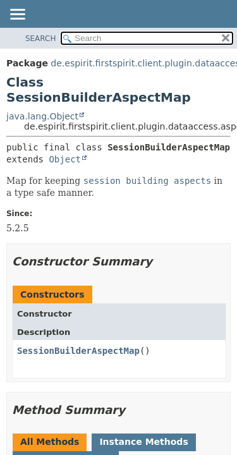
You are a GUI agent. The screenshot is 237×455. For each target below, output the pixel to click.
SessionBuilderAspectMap (78, 351)
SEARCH (40, 38)
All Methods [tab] (49, 442)
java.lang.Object (42, 116)
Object (65, 159)
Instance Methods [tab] (143, 442)
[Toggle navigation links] (17, 15)
